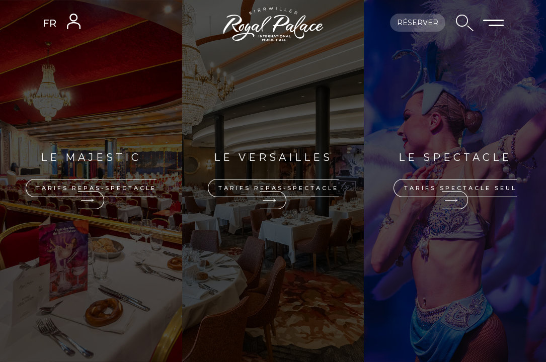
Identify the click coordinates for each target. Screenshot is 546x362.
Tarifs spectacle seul (460, 194)
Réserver (417, 22)
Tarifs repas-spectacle (96, 194)
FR (49, 23)
